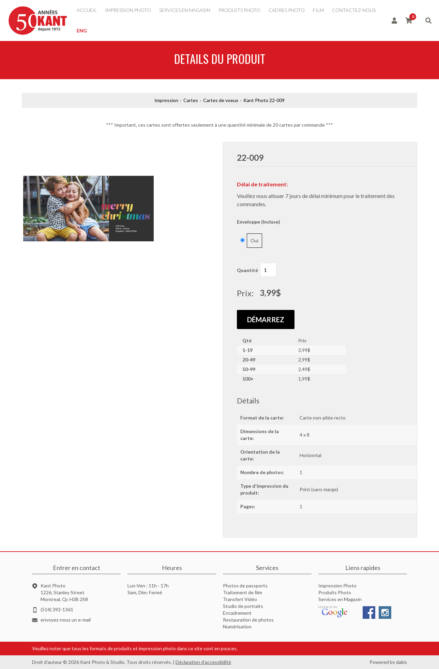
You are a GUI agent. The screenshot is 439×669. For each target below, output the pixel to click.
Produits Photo (334, 592)
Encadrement (237, 613)
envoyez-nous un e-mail (66, 620)
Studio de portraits (243, 606)
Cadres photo (287, 10)
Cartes (190, 100)
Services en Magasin (340, 599)
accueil (87, 10)
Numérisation (237, 626)
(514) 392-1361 (57, 609)
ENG (82, 30)
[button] (116, 208)
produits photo (239, 10)
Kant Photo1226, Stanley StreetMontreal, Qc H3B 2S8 (64, 592)
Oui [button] (254, 240)
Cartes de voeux (220, 100)
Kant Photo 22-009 (264, 100)
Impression (166, 100)
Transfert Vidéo (240, 599)
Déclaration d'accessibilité (203, 662)
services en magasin (184, 10)
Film (318, 10)
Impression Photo (337, 585)
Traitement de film (242, 592)
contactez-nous (354, 10)
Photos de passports (245, 585)
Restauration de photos (248, 620)
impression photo (128, 10)
